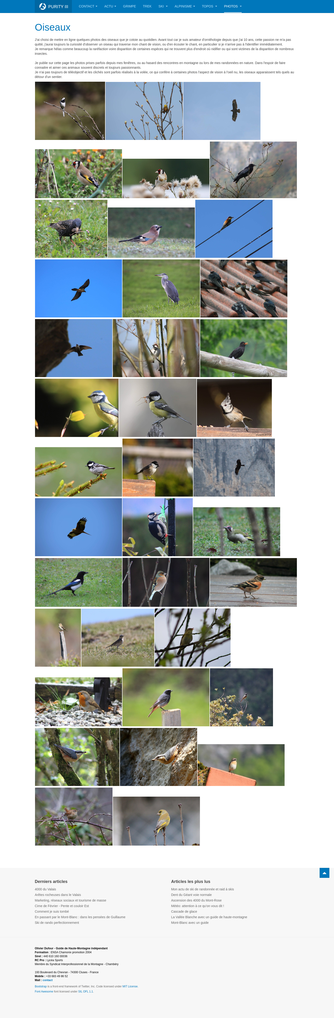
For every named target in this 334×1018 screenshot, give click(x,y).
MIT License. (130, 986)
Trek (147, 6)
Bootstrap (41, 986)
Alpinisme (185, 6)
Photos (233, 6)
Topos (209, 6)
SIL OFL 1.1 (85, 991)
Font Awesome (44, 991)
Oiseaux (53, 27)
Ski (162, 6)
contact (48, 980)
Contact (88, 6)
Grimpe (129, 6)
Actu (110, 6)
